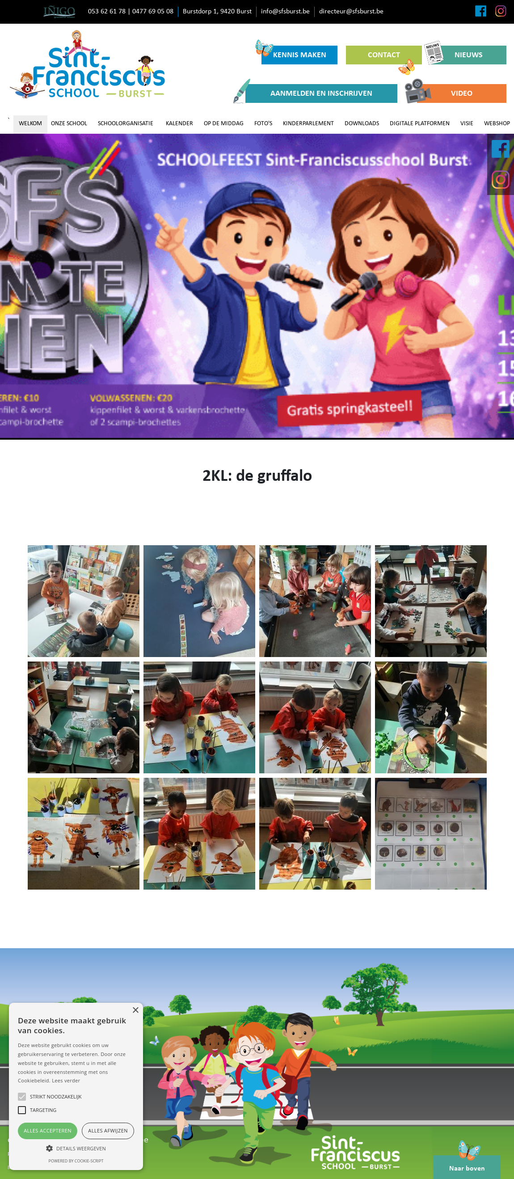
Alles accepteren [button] (48, 1130)
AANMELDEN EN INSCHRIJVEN (308, 93)
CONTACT (391, 57)
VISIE (466, 123)
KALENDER (179, 123)
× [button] (135, 1010)
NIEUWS (456, 55)
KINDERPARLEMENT (308, 123)
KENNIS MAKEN (293, 52)
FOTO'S (263, 123)
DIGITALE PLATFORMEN (420, 123)
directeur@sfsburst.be (351, 11)
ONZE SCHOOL (69, 123)
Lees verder (66, 1080)
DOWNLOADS (362, 123)
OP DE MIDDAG (224, 123)
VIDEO (444, 93)
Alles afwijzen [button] (108, 1130)
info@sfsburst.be (285, 11)
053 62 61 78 (107, 11)
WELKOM (30, 123)
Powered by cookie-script (76, 1161)
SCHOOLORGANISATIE (125, 123)
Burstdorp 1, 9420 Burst (217, 11)
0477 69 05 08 (152, 11)
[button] (76, 1148)
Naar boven (467, 1163)
